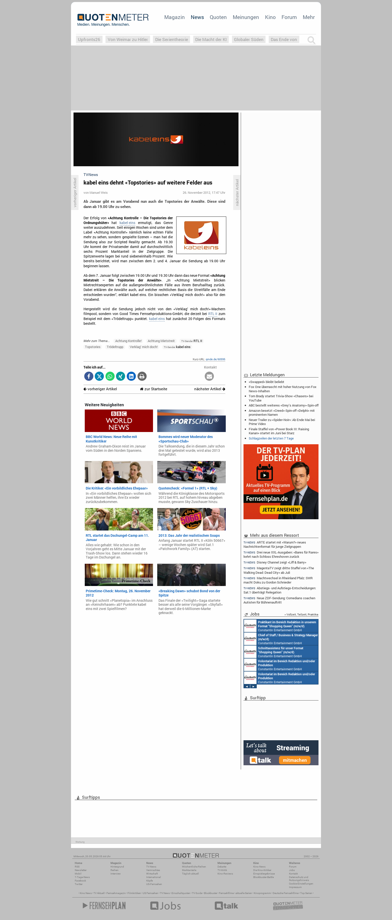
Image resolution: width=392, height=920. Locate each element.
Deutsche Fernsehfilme (285, 893)
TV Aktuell (99, 893)
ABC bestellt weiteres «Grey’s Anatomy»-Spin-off (283, 405)
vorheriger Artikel (100, 388)
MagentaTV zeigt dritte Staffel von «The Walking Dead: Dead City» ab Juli (279, 570)
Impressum (295, 887)
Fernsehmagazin (116, 893)
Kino (270, 17)
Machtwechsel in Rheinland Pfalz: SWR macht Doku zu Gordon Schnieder (278, 580)
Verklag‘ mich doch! (144, 347)
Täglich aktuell (190, 873)
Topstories (92, 347)
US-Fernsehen (154, 884)
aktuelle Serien (244, 893)
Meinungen (246, 17)
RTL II (212, 314)
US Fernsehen (150, 893)
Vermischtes (153, 870)
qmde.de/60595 (215, 359)
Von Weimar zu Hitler (128, 39)
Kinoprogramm (262, 893)
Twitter (78, 884)
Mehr (309, 17)
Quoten (218, 17)
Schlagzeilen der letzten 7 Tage (271, 438)
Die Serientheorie (171, 39)
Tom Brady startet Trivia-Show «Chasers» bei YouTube (281, 398)
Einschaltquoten (181, 893)
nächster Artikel (209, 388)
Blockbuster (210, 893)
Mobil (78, 873)
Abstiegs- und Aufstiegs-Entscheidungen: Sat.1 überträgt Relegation (280, 590)
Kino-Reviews (225, 873)
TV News (165, 893)
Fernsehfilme (226, 893)
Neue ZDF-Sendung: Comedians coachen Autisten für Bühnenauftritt (279, 600)
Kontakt (293, 873)
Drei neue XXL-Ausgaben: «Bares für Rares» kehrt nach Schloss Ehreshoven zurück (281, 554)
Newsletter (80, 870)
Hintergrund (117, 866)
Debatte (222, 866)
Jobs (292, 870)
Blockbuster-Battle (263, 877)
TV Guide (197, 893)
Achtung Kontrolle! (128, 341)
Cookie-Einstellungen (301, 883)
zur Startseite (153, 388)
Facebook (80, 880)
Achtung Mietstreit (161, 341)
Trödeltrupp (115, 347)
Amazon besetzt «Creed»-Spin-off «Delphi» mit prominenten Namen (282, 412)
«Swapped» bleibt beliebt (266, 382)
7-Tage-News (82, 877)
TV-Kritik (222, 870)
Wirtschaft (152, 873)
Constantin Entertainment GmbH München (280, 626)
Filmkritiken (134, 893)
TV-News (151, 866)
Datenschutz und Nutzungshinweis (299, 879)
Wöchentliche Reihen (194, 866)
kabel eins (127, 222)
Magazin (174, 17)
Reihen (114, 870)
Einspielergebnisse (264, 873)
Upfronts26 (89, 39)
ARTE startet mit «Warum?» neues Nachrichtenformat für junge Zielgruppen (275, 544)
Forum (289, 17)
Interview (115, 873)
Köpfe (149, 880)
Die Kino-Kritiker (262, 870)
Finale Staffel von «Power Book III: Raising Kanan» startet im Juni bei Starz (279, 431)
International (153, 877)
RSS (77, 866)
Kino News (86, 893)
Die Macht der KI (211, 39)
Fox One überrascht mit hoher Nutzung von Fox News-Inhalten (282, 388)
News (197, 17)
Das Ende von (284, 39)
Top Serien (306, 893)
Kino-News (259, 866)
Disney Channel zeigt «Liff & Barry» (275, 562)
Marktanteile (189, 870)
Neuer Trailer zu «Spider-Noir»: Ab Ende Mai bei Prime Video (282, 422)
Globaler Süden (249, 39)
